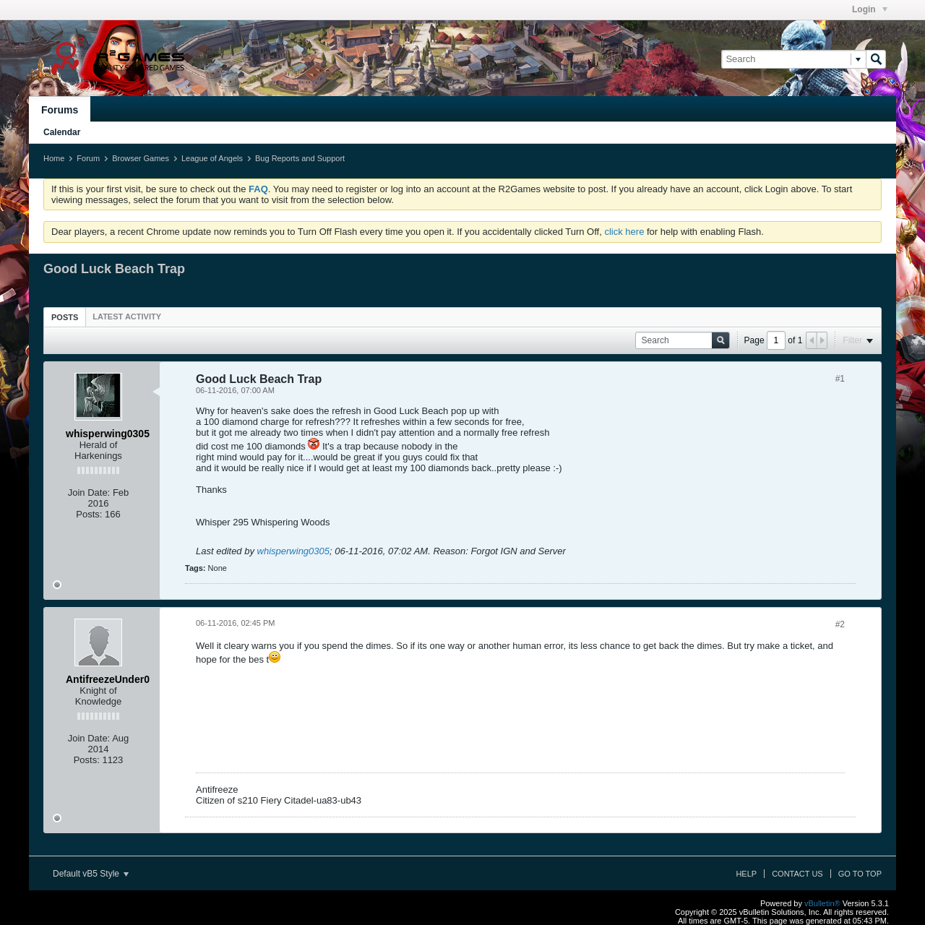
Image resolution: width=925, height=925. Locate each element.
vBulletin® (822, 903)
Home (53, 158)
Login (869, 9)
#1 (840, 379)
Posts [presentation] (64, 317)
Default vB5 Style (91, 874)
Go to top (860, 873)
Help (746, 873)
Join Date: (89, 492)
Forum (88, 158)
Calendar (61, 132)
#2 (840, 624)
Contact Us (797, 873)
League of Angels (212, 158)
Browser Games (140, 158)
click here (624, 231)
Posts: (89, 514)
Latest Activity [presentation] (126, 316)
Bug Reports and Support (300, 158)
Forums (59, 110)
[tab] (64, 317)
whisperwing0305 (293, 551)
